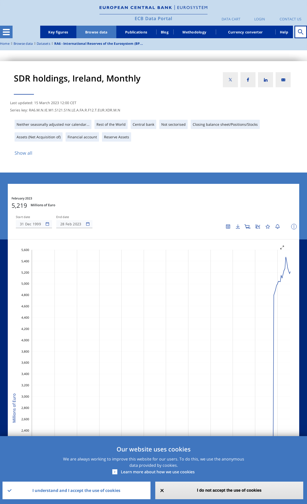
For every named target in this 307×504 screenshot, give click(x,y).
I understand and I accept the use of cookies (76, 490)
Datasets (43, 43)
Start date (23, 217)
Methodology (194, 32)
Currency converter (245, 32)
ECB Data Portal (153, 18)
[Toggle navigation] (6, 32)
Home (5, 43)
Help (284, 32)
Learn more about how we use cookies (158, 472)
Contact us (290, 19)
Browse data (96, 32)
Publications (136, 32)
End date (62, 217)
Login (259, 19)
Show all (23, 153)
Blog (165, 32)
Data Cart (231, 19)
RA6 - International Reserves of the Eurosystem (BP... (98, 43)
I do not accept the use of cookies (229, 490)
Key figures (58, 32)
